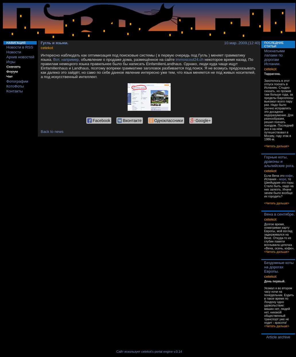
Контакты (14, 91)
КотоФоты (15, 86)
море (282, 179)
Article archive (278, 337)
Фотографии (17, 81)
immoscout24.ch (190, 59)
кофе (289, 175)
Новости (13, 52)
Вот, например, (66, 59)
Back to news (52, 131)
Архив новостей (20, 57)
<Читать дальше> (276, 146)
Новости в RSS (19, 47)
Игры (10, 62)
